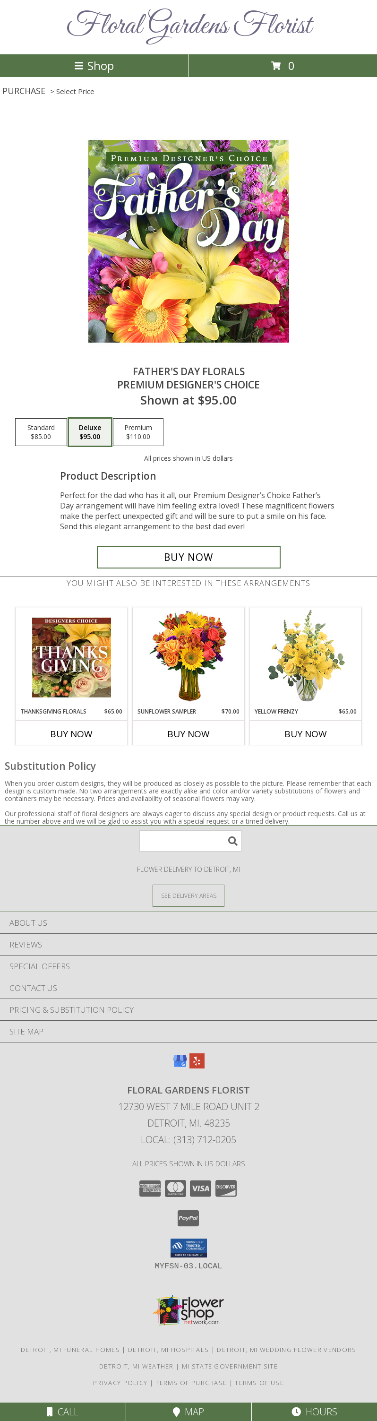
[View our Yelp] (197, 1065)
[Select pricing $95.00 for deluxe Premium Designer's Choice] (90, 432)
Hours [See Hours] (314, 1411)
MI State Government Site (230, 1366)
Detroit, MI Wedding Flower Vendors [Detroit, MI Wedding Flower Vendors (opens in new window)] (286, 1349)
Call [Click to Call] (62, 1411)
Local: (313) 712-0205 (188, 1139)
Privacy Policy (120, 1382)
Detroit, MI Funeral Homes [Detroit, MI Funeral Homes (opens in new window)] (70, 1349)
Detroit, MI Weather (136, 1366)
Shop (94, 65)
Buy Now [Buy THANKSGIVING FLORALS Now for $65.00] (71, 734)
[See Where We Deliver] (188, 895)
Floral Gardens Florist (188, 26)
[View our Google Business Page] (180, 1065)
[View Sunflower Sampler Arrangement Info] (188, 658)
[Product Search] (190, 841)
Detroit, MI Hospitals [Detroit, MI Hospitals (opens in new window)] (168, 1349)
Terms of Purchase (191, 1382)
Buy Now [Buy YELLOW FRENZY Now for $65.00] (305, 734)
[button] (189, 1248)
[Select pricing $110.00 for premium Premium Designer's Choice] (138, 432)
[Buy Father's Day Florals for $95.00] (189, 557)
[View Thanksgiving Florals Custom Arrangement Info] (71, 657)
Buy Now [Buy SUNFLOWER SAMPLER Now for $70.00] (188, 734)
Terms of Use (259, 1382)
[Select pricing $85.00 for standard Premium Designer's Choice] (41, 432)
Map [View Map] (188, 1411)
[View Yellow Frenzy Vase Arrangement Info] (305, 658)
